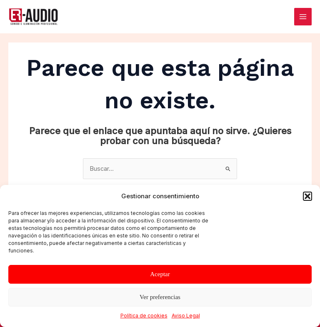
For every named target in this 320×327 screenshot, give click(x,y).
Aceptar (160, 274)
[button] (307, 196)
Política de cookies (144, 315)
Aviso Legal (186, 315)
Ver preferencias (160, 297)
